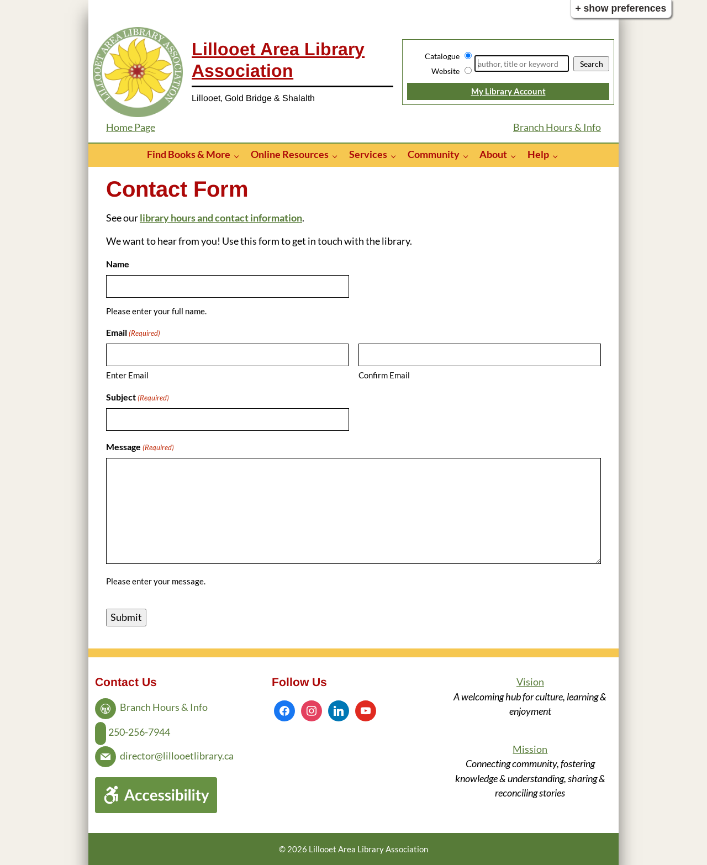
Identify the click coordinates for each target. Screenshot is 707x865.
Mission (530, 749)
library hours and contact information (221, 218)
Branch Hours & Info (557, 127)
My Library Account (508, 91)
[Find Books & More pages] (239, 155)
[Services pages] (396, 155)
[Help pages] (558, 155)
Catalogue (442, 56)
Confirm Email (384, 375)
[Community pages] (468, 155)
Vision (530, 682)
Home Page (130, 127)
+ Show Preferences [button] (620, 8)
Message (140, 447)
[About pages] (516, 155)
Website (445, 71)
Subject (137, 398)
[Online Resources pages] (337, 155)
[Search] (521, 63)
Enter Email (127, 375)
